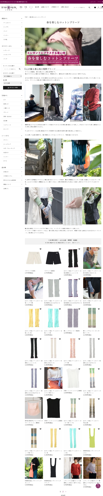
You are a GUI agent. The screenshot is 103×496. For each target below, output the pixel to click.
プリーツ (5, 112)
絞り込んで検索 (13, 88)
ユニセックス (7, 54)
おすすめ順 (63, 240)
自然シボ (5, 104)
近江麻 (5, 120)
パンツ (5, 31)
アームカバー (7, 23)
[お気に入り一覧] (95, 7)
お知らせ (5, 172)
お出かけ (5, 152)
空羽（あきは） (7, 116)
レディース (6, 50)
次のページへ (76, 243)
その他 (5, 39)
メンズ (5, 59)
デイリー (5, 140)
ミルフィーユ (7, 125)
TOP (26, 17)
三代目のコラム (7, 176)
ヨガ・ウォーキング (9, 148)
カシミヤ (5, 129)
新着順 (75, 240)
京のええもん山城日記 (9, 180)
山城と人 (5, 188)
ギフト (5, 161)
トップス (5, 27)
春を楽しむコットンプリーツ (38, 17)
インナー (5, 35)
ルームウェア (7, 144)
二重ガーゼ (6, 108)
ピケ (4, 100)
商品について (7, 184)
